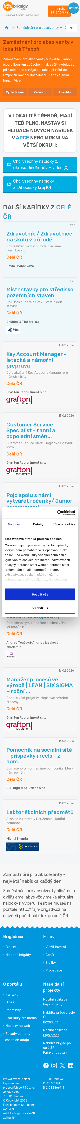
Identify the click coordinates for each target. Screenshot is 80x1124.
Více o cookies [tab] (64, 524)
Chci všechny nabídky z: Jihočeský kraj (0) (30, 184)
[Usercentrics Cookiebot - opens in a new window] (57, 513)
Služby (51, 963)
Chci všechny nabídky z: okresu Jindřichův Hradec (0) (37, 164)
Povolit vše (40, 594)
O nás (10, 1002)
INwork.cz (50, 1022)
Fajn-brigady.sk (55, 1052)
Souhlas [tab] (14, 524)
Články (11, 947)
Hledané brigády (18, 955)
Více (17, 80)
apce (22, 138)
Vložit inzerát (56, 947)
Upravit (40, 607)
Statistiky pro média (21, 1018)
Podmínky (13, 1010)
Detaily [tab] (38, 524)
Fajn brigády (52, 1004)
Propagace (54, 970)
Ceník (50, 955)
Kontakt (12, 994)
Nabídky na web (18, 1026)
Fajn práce (51, 1035)
